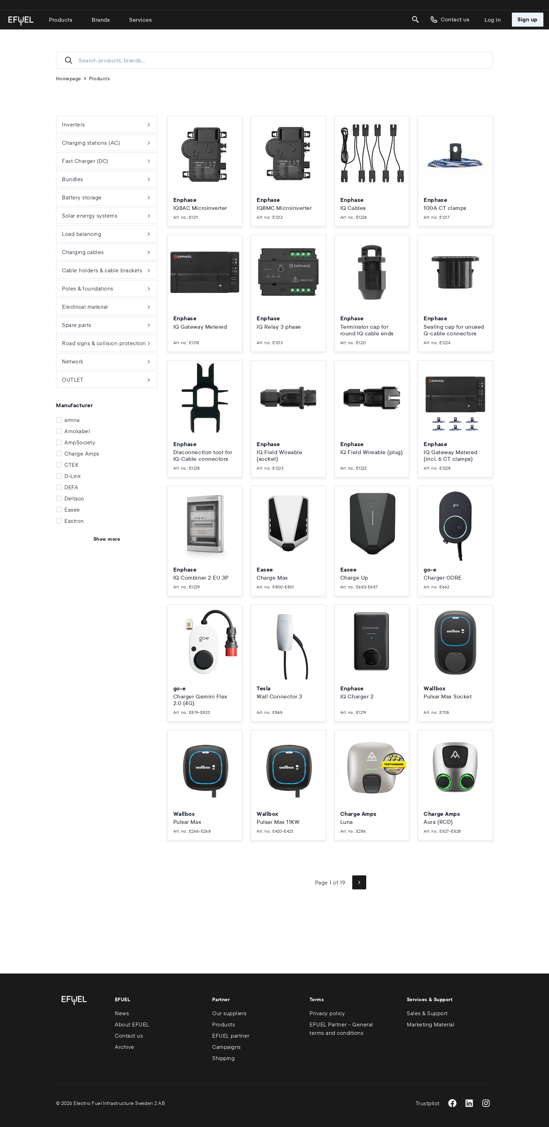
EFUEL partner (231, 1035)
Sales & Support (427, 1013)
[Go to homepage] (21, 21)
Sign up (527, 19)
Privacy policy (327, 1013)
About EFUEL (132, 1024)
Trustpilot (428, 1103)
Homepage (68, 78)
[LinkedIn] (469, 1103)
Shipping (223, 1057)
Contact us (449, 19)
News (122, 1013)
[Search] (415, 19)
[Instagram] (486, 1103)
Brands (101, 19)
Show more (106, 539)
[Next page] (359, 882)
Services (140, 19)
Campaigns (226, 1046)
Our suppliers (229, 1013)
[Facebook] (452, 1103)
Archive (124, 1046)
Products (60, 19)
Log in (493, 19)
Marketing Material (430, 1024)
